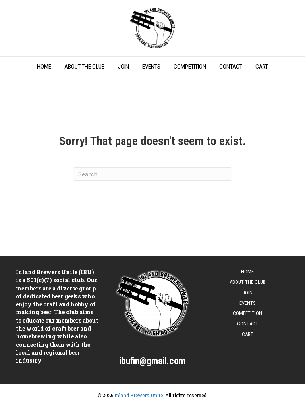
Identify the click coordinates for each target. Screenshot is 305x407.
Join (123, 66)
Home (44, 66)
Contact (230, 66)
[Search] (152, 174)
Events (151, 66)
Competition (190, 66)
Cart (261, 66)
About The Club (84, 66)
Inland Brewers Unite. (139, 395)
